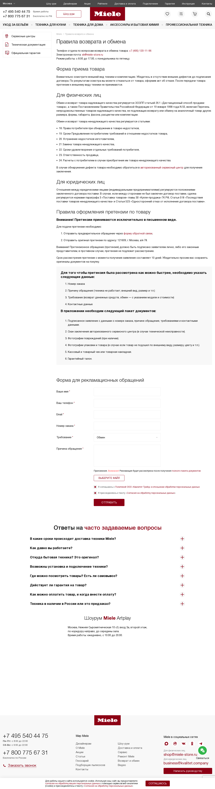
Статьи (80, 756)
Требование (64, 437)
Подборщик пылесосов (90, 765)
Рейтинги (102, 4)
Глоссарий (82, 760)
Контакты (207, 4)
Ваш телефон (65, 403)
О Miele (80, 747)
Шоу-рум (51, 4)
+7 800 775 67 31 (16, 16)
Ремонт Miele (126, 756)
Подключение (150, 4)
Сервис (122, 752)
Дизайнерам (70, 4)
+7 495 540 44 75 (16, 11)
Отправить (109, 502)
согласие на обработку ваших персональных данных (72, 783)
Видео (122, 765)
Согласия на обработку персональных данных (151, 493)
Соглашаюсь (158, 783)
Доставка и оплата (125, 4)
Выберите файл (109, 478)
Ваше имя (63, 391)
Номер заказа (65, 425)
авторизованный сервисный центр (161, 167)
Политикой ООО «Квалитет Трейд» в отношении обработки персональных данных (157, 487)
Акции (87, 4)
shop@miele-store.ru (180, 754)
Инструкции (188, 4)
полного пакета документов (186, 471)
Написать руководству (188, 771)
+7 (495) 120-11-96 (140, 50)
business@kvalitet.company (186, 763)
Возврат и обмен (128, 760)
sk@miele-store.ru (92, 54)
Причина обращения (69, 448)
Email (60, 414)
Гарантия (170, 4)
